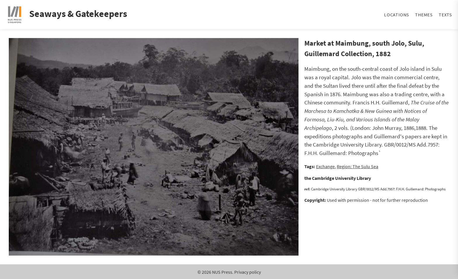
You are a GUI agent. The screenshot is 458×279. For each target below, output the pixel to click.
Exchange (325, 166)
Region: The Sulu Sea (357, 166)
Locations (396, 15)
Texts (445, 15)
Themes (424, 15)
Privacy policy (247, 272)
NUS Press (222, 272)
